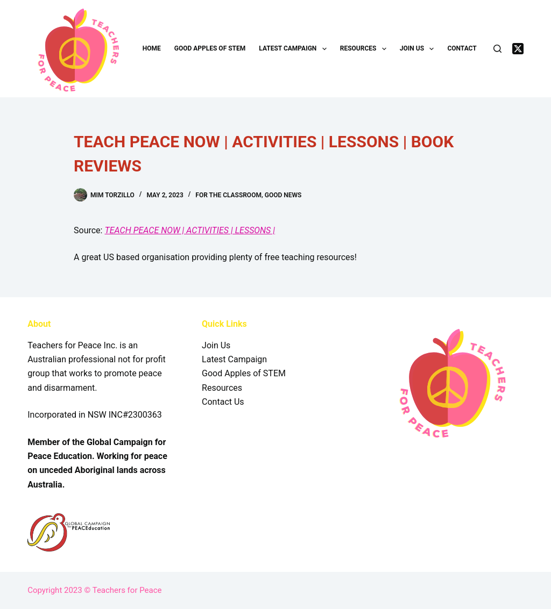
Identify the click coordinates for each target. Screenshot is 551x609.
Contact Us (223, 402)
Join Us (419, 48)
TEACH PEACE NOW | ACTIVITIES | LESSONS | (189, 230)
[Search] (497, 49)
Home (152, 48)
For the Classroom (228, 195)
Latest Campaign (294, 48)
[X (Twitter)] (518, 48)
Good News (283, 195)
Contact (461, 48)
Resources (365, 48)
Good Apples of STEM (210, 48)
